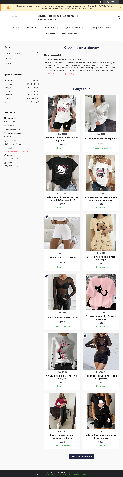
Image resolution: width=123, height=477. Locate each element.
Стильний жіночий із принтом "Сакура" (62, 377)
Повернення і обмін (101, 27)
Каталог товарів (51, 27)
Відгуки (7, 63)
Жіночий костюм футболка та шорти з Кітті (62, 139)
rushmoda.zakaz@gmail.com (16, 151)
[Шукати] (5, 17)
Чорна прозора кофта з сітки (62, 317)
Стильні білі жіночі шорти (62, 258)
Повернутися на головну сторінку (59, 73)
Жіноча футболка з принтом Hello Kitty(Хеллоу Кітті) (62, 198)
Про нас (8, 58)
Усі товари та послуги (80, 456)
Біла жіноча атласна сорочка (101, 139)
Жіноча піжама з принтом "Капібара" (101, 258)
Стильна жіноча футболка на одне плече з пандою (101, 198)
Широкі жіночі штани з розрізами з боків (62, 436)
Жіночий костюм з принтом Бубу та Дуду (101, 436)
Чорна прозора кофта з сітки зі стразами (101, 377)
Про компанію (69, 34)
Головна (16, 27)
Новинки (31, 27)
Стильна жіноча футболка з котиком (101, 317)
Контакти (51, 34)
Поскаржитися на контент (55, 474)
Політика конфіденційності (77, 474)
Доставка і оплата (75, 27)
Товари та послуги (13, 53)
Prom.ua (75, 472)
